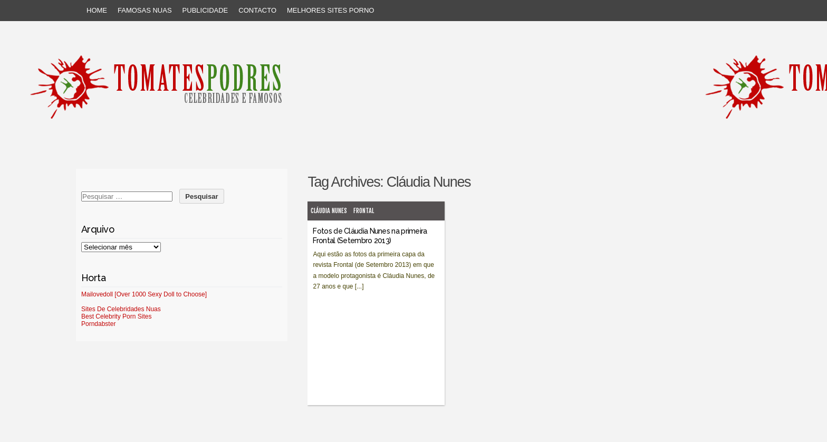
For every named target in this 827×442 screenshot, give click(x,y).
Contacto (257, 10)
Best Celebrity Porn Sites (116, 316)
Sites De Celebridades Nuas (121, 309)
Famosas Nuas (145, 10)
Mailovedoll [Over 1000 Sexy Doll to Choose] (144, 294)
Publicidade (205, 10)
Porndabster (98, 324)
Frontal (363, 211)
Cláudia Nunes (329, 211)
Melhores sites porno (330, 10)
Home (96, 10)
